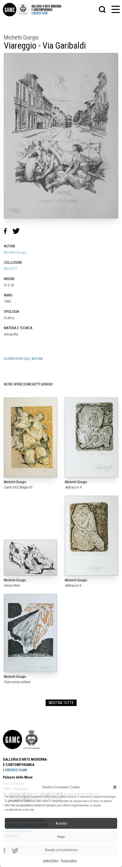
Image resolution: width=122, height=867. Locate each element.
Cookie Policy (50, 860)
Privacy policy (69, 860)
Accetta (61, 823)
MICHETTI (10, 269)
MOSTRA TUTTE (61, 702)
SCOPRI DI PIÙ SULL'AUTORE (23, 359)
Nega (61, 837)
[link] (9, 9)
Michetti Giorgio (15, 252)
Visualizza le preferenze (61, 850)
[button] (114, 787)
